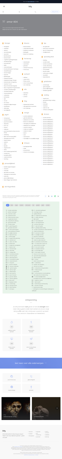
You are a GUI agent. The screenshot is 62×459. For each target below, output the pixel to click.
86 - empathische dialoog (12, 221)
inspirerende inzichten (28, 104)
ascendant (26, 64)
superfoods (46, 98)
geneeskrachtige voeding (49, 100)
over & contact (47, 432)
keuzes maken (46, 71)
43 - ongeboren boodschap (39, 215)
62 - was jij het (10, 262)
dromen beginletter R (48, 151)
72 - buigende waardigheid (13, 245)
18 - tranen (35, 259)
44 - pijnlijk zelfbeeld (36, 214)
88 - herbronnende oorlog (12, 217)
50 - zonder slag (10, 283)
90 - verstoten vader (11, 214)
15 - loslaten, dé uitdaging (38, 264)
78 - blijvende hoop (11, 234)
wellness (25, 77)
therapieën (6, 46)
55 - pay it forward (11, 275)
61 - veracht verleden (11, 264)
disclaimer (25, 93)
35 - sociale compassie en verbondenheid (42, 229)
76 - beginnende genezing (13, 238)
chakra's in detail (27, 131)
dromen (31, 431)
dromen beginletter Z (48, 164)
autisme (6, 142)
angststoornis (7, 147)
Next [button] (57, 408)
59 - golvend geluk (11, 268)
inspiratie (38, 431)
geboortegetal (46, 86)
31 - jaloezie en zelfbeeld (37, 236)
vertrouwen (27, 205)
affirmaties (6, 108)
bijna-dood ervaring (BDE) (10, 136)
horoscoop (26, 69)
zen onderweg (31, 1)
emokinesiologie (8, 61)
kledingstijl (25, 52)
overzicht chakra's (27, 127)
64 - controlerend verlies (12, 259)
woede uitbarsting (47, 65)
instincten (6, 176)
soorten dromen (47, 117)
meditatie (6, 48)
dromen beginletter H (48, 132)
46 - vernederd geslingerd (39, 210)
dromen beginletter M (48, 142)
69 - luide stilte (10, 250)
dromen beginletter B (48, 121)
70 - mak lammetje (11, 248)
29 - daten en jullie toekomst (38, 240)
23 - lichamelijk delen (37, 250)
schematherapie (8, 67)
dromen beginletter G (48, 130)
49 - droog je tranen (11, 285)
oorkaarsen (6, 95)
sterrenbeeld (26, 62)
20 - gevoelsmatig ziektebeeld (39, 255)
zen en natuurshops (28, 83)
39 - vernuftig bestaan (38, 222)
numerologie (46, 85)
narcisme (6, 168)
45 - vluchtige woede (37, 212)
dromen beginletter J (48, 136)
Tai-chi (5, 101)
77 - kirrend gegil (10, 236)
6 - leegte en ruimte (37, 280)
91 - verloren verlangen (11, 212)
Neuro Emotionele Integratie (10, 86)
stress (5, 149)
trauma (5, 127)
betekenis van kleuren (28, 50)
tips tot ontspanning (48, 50)
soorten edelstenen (28, 116)
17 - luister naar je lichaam (38, 261)
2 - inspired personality (37, 287)
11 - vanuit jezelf (35, 271)
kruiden (44, 102)
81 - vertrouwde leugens (12, 229)
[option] (46, 408)
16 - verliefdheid (36, 262)
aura (24, 134)
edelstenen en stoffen (28, 120)
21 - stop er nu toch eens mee (39, 254)
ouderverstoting (8, 157)
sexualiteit (45, 75)
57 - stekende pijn (11, 271)
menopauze (7, 118)
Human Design (7, 72)
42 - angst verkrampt (37, 217)
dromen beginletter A (48, 119)
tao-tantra (6, 102)
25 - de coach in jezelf (38, 247)
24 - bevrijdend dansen (38, 248)
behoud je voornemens (48, 48)
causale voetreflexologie (10, 89)
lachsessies (6, 97)
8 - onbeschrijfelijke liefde (38, 276)
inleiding (45, 60)
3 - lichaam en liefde (37, 285)
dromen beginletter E (48, 127)
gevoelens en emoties (9, 172)
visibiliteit (47, 434)
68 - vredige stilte (11, 252)
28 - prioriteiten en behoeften (39, 241)
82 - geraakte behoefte (11, 228)
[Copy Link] (58, 196)
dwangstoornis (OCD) (9, 138)
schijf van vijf (46, 107)
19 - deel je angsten (36, 257)
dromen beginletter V (48, 158)
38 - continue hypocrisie (37, 224)
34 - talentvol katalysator (38, 231)
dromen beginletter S (48, 153)
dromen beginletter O (48, 145)
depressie (6, 123)
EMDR (5, 65)
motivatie (6, 170)
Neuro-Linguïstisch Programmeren (12, 87)
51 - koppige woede (11, 282)
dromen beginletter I (48, 134)
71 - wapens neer (10, 247)
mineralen (45, 104)
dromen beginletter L (48, 140)
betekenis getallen (47, 90)
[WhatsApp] (55, 196)
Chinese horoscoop (28, 67)
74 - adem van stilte (11, 241)
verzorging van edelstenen (29, 123)
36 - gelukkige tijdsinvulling (39, 228)
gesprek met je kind (47, 67)
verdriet (47, 205)
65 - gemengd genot (11, 257)
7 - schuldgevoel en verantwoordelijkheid (41, 278)
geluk (43, 205)
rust (33, 205)
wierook (6, 50)
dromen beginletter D (48, 125)
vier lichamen (26, 136)
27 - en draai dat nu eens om (39, 243)
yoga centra (26, 79)
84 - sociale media (10, 224)
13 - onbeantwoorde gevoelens (40, 268)
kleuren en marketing (28, 54)
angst (16, 205)
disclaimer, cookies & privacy (29, 454)
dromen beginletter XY (48, 162)
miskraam (6, 129)
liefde (12, 205)
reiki (5, 99)
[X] (48, 196)
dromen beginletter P (48, 147)
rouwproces (7, 153)
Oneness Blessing (8, 93)
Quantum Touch (8, 84)
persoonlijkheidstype (9, 178)
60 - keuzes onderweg (12, 266)
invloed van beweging (28, 152)
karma (24, 133)
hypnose (6, 74)
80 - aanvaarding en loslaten (13, 231)
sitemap (25, 94)
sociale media (46, 62)
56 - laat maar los (11, 273)
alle (7, 205)
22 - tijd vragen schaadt (38, 252)
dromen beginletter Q (48, 149)
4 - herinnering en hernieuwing (40, 283)
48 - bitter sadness (11, 287)
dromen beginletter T (48, 155)
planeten (25, 65)
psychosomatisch (8, 122)
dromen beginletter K (48, 138)
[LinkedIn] (52, 196)
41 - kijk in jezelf (35, 219)
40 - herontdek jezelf (37, 221)
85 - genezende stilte (11, 222)
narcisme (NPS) (7, 120)
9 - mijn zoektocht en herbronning (40, 275)
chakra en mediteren (28, 129)
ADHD (5, 144)
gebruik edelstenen (27, 118)
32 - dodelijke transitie (38, 234)
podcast (38, 437)
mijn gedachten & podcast (29, 106)
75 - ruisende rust (11, 240)
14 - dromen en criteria (37, 266)
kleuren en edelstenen (28, 121)
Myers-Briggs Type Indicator (10, 180)
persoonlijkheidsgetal (48, 88)
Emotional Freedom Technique (11, 69)
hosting (36, 454)
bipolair (5, 146)
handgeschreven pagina (18, 446)
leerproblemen (46, 77)
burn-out (6, 125)
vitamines (45, 106)
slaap (24, 148)
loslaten (21, 205)
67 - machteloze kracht (12, 254)
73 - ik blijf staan (10, 243)
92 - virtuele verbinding (11, 210)
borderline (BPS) (7, 155)
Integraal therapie (8, 78)
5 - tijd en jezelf (36, 282)
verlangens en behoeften (10, 174)
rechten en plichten (47, 64)
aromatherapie (7, 52)
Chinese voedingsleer (48, 109)
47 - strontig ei (10, 289)
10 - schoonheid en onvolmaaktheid (41, 273)
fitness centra (26, 81)
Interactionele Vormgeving (10, 82)
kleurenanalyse (27, 46)
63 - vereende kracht (11, 261)
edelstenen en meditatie (29, 125)
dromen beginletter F (48, 128)
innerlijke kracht (46, 52)
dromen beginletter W (48, 160)
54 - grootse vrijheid (11, 276)
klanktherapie (7, 76)
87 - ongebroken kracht (11, 219)
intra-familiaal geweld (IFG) (10, 151)
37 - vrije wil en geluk (37, 226)
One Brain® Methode (8, 91)
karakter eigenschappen (9, 167)
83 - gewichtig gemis (11, 226)
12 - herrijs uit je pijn (37, 269)
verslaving (6, 134)
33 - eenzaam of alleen (38, 233)
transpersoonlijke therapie (10, 104)
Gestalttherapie (7, 71)
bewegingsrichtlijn (27, 146)
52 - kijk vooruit (10, 280)
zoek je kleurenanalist (28, 48)
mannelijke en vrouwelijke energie (31, 138)
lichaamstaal (26, 150)
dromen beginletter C (48, 123)
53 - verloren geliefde (11, 278)
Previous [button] (5, 408)
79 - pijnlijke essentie (11, 233)
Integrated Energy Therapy (10, 80)
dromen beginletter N (48, 143)
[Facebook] (45, 196)
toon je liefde (46, 69)
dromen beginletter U (48, 157)
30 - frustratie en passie (38, 238)
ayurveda (6, 54)
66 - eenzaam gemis (11, 255)
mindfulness (7, 106)
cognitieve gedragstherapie (10, 59)
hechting (6, 159)
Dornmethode (7, 63)
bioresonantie (7, 58)
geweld (37, 205)
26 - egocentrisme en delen (38, 245)
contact (25, 96)
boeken (30, 433)
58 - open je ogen (11, 269)
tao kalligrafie (7, 110)
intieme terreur (7, 140)
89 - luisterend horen (11, 215)
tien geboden (46, 46)
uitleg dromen (55, 11)
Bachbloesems (7, 56)
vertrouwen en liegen (48, 73)
